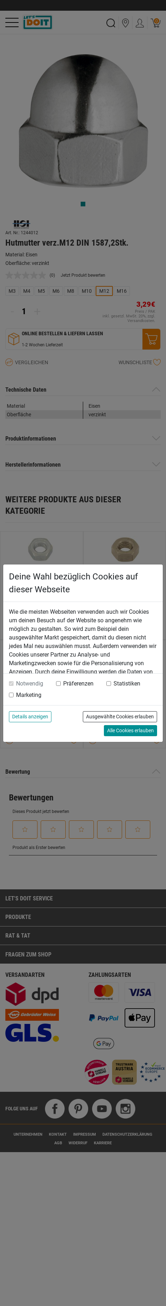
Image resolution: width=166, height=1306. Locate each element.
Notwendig (29, 683)
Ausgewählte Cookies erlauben (120, 716)
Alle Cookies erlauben (130, 730)
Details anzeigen (30, 716)
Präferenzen (78, 683)
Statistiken (127, 683)
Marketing (28, 695)
